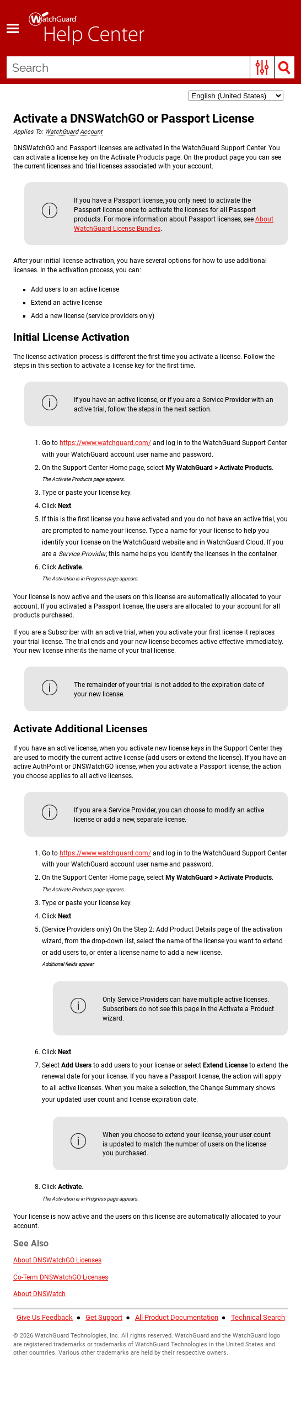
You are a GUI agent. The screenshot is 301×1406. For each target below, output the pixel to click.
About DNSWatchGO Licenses (57, 1260)
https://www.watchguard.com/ (105, 443)
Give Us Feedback (45, 1317)
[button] (262, 67)
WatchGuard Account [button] (74, 131)
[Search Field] (150, 67)
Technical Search (258, 1317)
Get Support (103, 1317)
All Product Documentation (176, 1317)
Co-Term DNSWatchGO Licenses (60, 1277)
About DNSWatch (39, 1294)
